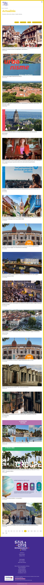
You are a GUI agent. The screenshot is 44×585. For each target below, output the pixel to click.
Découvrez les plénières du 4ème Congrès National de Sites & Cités (17, 360)
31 (40, 531)
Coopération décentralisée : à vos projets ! (12, 498)
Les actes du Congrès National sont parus (12, 76)
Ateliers (29, 22)
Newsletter (22, 555)
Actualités (16, 22)
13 (34, 531)
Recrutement (22, 560)
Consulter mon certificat (20, 578)
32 (3, 533)
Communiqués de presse (37, 22)
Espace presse (22, 554)
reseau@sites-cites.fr (22, 572)
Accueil (3, 8)
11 (28, 531)
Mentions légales (22, 562)
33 (6, 533)
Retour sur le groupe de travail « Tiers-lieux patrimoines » (15, 387)
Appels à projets (23, 22)
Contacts (22, 552)
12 (31, 531)
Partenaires (22, 559)
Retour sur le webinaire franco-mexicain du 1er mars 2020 (15, 442)
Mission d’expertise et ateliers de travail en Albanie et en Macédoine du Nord (20, 525)
